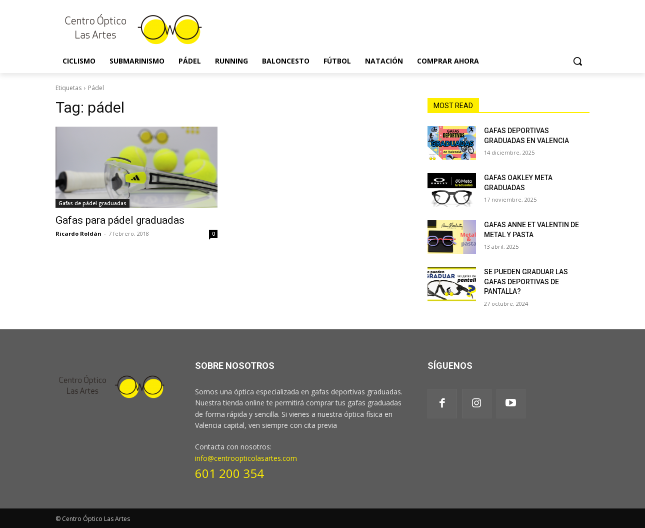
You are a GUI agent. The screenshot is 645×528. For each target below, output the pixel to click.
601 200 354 (229, 473)
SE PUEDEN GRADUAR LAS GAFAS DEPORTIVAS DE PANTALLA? (526, 281)
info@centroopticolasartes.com (246, 458)
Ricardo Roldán (79, 233)
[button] (578, 61)
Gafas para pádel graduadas (120, 220)
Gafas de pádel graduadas (92, 203)
